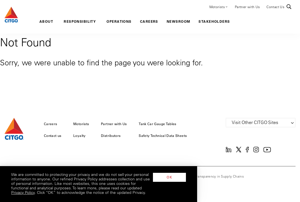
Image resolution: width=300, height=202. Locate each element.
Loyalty (79, 135)
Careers (149, 21)
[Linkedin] (229, 151)
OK (272, 186)
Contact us (53, 135)
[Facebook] (247, 151)
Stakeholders (214, 21)
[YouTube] (267, 151)
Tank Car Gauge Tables (157, 123)
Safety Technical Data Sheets (163, 135)
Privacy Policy (78, 193)
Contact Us (275, 7)
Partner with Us (247, 7)
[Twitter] (238, 151)
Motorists (218, 6)
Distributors (111, 135)
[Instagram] (256, 151)
